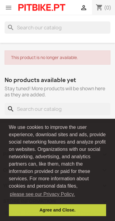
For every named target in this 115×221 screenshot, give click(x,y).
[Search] (57, 27)
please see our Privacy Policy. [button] (42, 194)
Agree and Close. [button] (58, 210)
